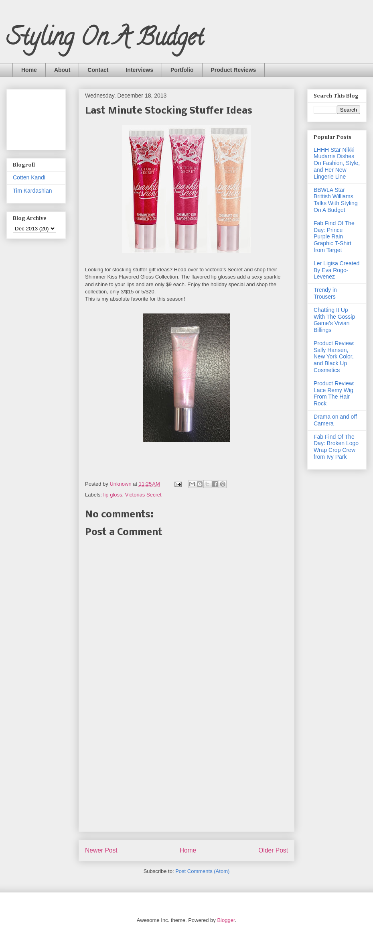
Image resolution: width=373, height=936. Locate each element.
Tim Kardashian (32, 190)
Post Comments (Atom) (202, 871)
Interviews (139, 70)
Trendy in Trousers (325, 293)
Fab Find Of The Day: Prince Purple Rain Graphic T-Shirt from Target (334, 236)
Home (29, 70)
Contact (97, 70)
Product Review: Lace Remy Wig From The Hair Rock (334, 393)
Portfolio (182, 70)
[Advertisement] (38, 117)
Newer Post (101, 850)
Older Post (273, 850)
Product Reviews (233, 70)
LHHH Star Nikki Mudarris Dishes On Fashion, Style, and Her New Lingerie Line (337, 163)
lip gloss (112, 495)
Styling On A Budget (104, 40)
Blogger (226, 920)
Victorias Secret (143, 495)
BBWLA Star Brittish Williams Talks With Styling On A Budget (336, 200)
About (62, 70)
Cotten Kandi (29, 177)
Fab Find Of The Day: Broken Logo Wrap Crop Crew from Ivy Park (336, 446)
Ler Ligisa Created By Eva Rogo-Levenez (336, 270)
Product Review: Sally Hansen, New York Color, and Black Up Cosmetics (334, 356)
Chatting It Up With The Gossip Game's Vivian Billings (334, 320)
